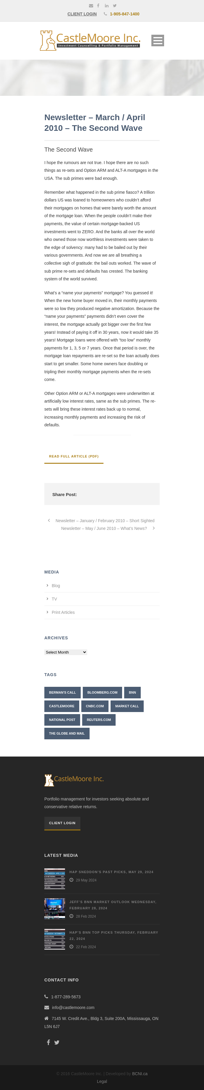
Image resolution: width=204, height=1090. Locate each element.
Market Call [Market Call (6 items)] (127, 706)
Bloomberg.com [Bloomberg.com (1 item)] (102, 692)
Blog (56, 585)
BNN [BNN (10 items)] (132, 692)
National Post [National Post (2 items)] (62, 720)
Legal (102, 1081)
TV (54, 599)
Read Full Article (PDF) (74, 456)
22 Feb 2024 (86, 947)
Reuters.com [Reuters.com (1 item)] (99, 720)
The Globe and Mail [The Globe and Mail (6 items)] (67, 733)
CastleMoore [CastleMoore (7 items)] (62, 706)
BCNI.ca (140, 1073)
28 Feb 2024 (86, 916)
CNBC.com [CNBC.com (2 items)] (95, 706)
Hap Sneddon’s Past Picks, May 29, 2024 (111, 872)
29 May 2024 (86, 880)
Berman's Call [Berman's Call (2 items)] (62, 692)
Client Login (62, 823)
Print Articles (63, 612)
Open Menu (157, 40)
